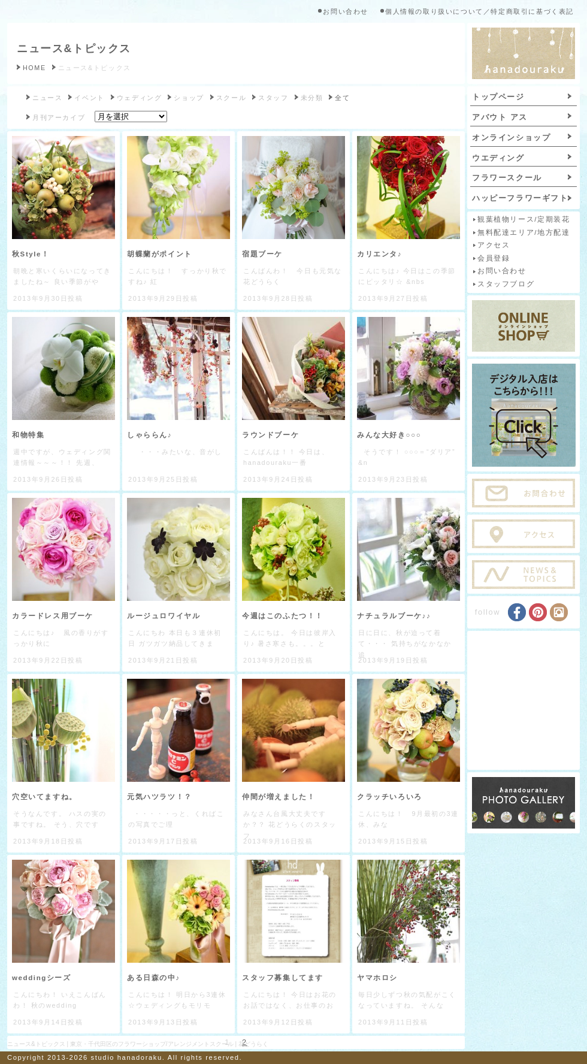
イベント (89, 97)
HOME (34, 67)
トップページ (498, 96)
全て (342, 97)
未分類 (312, 97)
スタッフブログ (505, 284)
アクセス (493, 245)
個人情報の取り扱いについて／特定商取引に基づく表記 (479, 11)
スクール (231, 97)
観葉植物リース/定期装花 (523, 219)
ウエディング (498, 157)
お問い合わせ (345, 11)
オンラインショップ (511, 137)
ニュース (47, 97)
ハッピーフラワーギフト (520, 198)
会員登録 (493, 258)
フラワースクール (507, 177)
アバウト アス (500, 117)
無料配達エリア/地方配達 (523, 232)
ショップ (189, 97)
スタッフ (273, 97)
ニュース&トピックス (74, 49)
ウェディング (139, 97)
